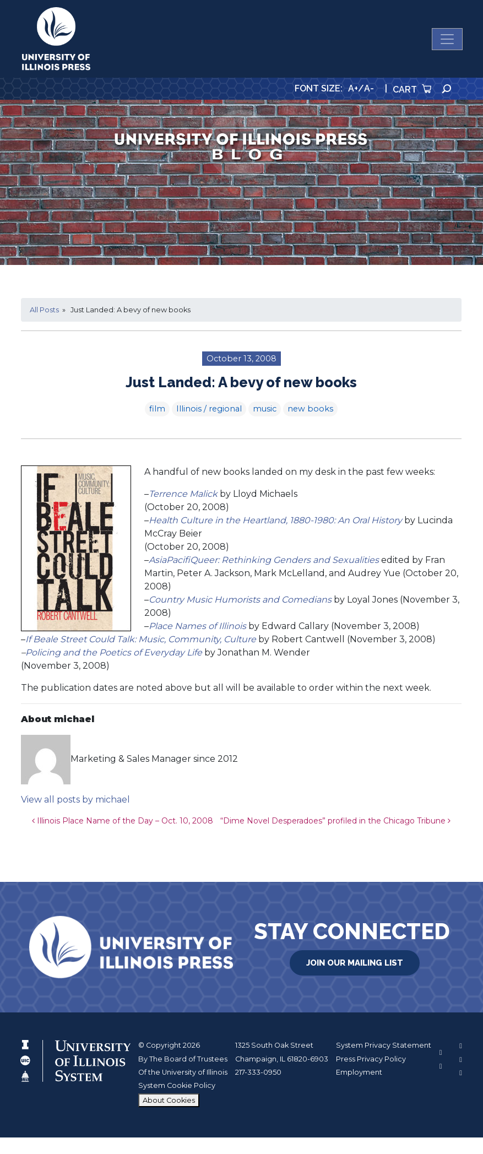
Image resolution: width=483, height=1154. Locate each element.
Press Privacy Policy (371, 1059)
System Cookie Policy (176, 1085)
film (157, 409)
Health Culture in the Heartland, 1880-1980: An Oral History (275, 520)
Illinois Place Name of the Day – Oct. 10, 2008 (122, 821)
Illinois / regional (209, 409)
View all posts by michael (75, 799)
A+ (353, 88)
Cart (412, 89)
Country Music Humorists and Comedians (240, 599)
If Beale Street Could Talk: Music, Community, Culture (140, 639)
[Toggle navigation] (447, 39)
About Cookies (169, 1100)
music (264, 409)
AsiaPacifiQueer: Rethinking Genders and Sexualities (264, 560)
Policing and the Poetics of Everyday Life (113, 652)
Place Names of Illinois (197, 626)
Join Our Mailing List (354, 963)
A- (369, 88)
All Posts (44, 310)
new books (310, 409)
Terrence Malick (183, 494)
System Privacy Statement (383, 1045)
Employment (359, 1072)
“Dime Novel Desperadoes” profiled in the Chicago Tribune (335, 821)
